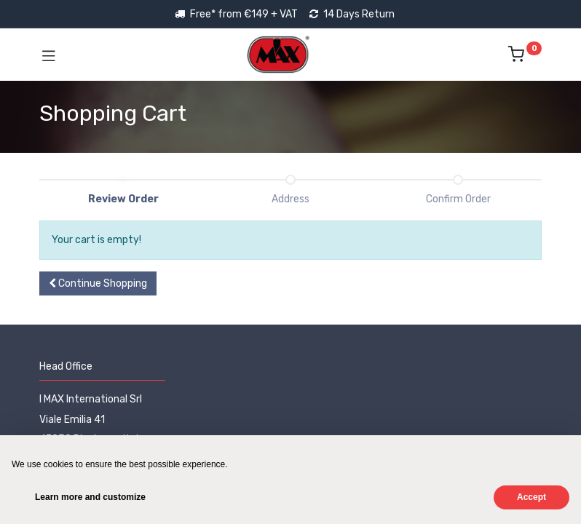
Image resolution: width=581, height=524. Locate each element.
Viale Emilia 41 (72, 419)
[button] (98, 283)
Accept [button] (531, 497)
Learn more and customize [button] (90, 497)
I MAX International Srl (90, 399)
